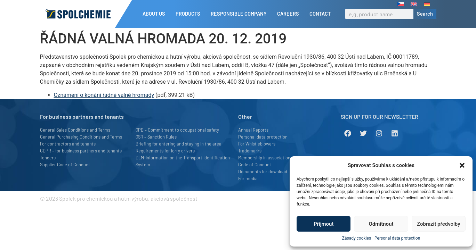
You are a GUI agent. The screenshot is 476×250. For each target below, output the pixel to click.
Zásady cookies (356, 238)
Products (190, 13)
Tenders (48, 157)
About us (156, 13)
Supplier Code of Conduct (65, 164)
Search (425, 14)
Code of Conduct (254, 164)
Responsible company (240, 13)
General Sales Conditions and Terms (75, 130)
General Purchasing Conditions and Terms (81, 137)
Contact (320, 14)
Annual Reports (253, 130)
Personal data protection (397, 238)
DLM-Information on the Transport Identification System (183, 161)
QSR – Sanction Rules (156, 137)
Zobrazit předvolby (438, 224)
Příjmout (323, 224)
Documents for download (262, 171)
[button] (462, 165)
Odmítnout (381, 224)
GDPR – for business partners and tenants (81, 150)
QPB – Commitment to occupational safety (177, 130)
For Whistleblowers (256, 144)
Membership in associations (265, 157)
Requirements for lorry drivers (165, 150)
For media (248, 178)
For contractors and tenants (68, 144)
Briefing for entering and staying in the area (178, 144)
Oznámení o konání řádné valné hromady (104, 95)
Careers (289, 13)
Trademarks (249, 150)
